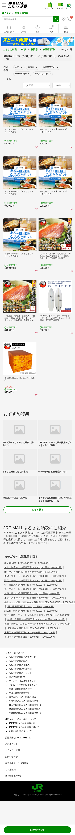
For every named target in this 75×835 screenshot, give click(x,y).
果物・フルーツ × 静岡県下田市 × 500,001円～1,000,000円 (34, 576)
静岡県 (34, 49)
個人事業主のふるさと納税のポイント (26, 705)
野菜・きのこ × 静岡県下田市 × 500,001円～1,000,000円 (33, 580)
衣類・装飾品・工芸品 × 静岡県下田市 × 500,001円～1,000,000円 (37, 623)
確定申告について (17, 677)
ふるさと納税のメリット (20, 673)
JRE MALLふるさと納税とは (22, 723)
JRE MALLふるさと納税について (20, 719)
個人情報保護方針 (13, 776)
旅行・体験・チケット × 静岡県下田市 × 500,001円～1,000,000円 (37, 615)
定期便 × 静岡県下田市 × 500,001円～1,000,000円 (29, 632)
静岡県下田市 (49, 49)
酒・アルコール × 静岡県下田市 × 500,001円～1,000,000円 (34, 589)
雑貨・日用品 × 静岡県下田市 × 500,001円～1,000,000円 (36, 619)
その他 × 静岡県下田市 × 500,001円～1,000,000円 (29, 637)
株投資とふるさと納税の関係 (22, 697)
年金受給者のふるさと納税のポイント (26, 713)
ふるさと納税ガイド (14, 653)
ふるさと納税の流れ (18, 661)
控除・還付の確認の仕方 (20, 689)
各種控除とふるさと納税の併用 (23, 701)
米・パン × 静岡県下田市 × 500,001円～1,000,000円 (31, 571)
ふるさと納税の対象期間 (20, 669)
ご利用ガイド (11, 744)
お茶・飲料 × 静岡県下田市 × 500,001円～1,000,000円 (32, 593)
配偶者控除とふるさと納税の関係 (24, 709)
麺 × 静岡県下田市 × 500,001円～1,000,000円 (30, 606)
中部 (23, 49)
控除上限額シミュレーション (18, 737)
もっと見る (37, 509)
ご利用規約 (10, 769)
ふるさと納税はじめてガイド (22, 657)
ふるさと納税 (10, 49)
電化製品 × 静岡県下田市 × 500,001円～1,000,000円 (34, 628)
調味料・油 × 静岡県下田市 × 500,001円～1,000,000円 (32, 611)
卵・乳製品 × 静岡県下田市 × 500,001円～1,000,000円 (32, 585)
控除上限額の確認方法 (19, 693)
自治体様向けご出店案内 (16, 763)
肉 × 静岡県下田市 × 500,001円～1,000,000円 (27, 563)
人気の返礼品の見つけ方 (20, 731)
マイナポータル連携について (22, 681)
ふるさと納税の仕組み (19, 665)
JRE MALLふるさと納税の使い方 (24, 727)
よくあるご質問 (12, 750)
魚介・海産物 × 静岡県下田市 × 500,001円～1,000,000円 (33, 567)
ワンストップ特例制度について (23, 685)
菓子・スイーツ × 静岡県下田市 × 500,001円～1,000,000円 (34, 597)
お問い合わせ (11, 756)
